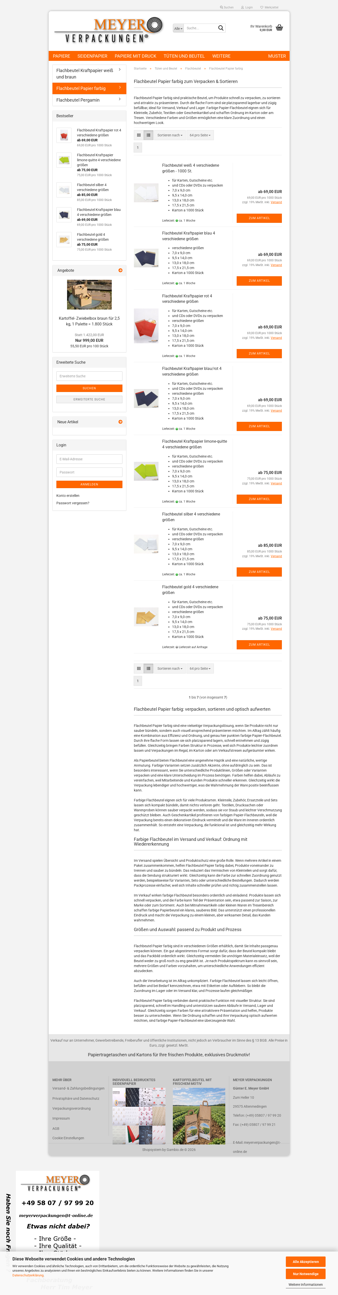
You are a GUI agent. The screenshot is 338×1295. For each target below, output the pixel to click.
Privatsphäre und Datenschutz (75, 1098)
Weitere (221, 56)
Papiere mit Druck (135, 56)
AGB (55, 1129)
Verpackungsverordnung (71, 1108)
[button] (139, 135)
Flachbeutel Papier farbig (81, 88)
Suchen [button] (227, 7)
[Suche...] (178, 28)
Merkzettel (269, 7)
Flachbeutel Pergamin (78, 100)
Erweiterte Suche (89, 399)
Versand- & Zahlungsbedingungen (78, 1088)
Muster (277, 56)
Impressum (61, 1118)
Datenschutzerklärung (27, 1275)
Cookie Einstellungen (68, 1138)
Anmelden (89, 484)
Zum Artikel (259, 218)
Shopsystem (151, 1150)
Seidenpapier (92, 56)
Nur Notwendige (306, 1274)
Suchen (89, 388)
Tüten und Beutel (184, 56)
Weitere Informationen (306, 1285)
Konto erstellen (67, 496)
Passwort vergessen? (72, 503)
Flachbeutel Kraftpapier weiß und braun (84, 73)
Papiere (61, 56)
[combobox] (170, 135)
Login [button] (247, 7)
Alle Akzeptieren (306, 1262)
